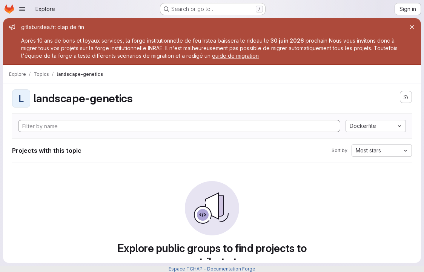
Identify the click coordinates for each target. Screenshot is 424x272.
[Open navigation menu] (22, 9)
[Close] (411, 27)
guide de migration (235, 55)
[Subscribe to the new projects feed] (406, 97)
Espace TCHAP (186, 269)
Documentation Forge (231, 269)
